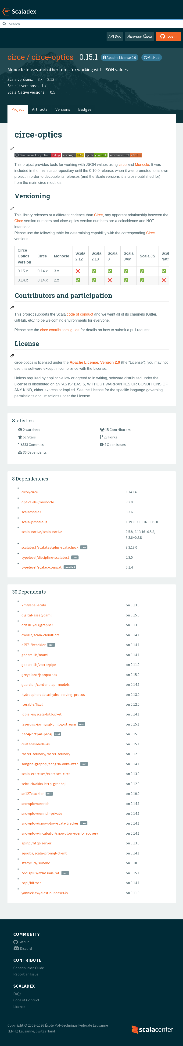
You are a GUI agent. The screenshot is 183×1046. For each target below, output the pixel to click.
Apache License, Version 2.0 (95, 362)
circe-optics (53, 57)
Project (17, 109)
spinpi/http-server (36, 843)
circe (16, 57)
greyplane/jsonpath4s (39, 674)
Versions (62, 109)
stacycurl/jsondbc (36, 863)
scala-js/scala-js (34, 521)
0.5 (52, 92)
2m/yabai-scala (34, 605)
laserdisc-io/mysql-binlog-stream (49, 724)
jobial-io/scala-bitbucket (42, 714)
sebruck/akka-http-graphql (44, 783)
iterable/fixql (32, 704)
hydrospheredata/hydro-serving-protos (53, 694)
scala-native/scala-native (42, 531)
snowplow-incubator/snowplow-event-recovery (60, 833)
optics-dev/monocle (38, 502)
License (19, 1006)
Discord (22, 948)
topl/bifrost (31, 882)
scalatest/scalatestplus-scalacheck (50, 547)
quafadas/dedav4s (36, 744)
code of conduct (80, 314)
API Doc (114, 36)
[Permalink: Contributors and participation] (12, 308)
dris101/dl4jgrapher (37, 625)
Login (168, 36)
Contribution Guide (28, 967)
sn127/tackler (33, 793)
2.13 (50, 79)
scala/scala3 (31, 511)
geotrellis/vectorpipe (39, 664)
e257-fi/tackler (34, 644)
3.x (40, 79)
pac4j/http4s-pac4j (37, 734)
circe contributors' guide (59, 330)
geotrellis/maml (35, 654)
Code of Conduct (26, 1000)
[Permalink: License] (12, 356)
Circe (98, 215)
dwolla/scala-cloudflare (41, 635)
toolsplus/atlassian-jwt (41, 873)
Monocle (142, 165)
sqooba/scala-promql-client (44, 853)
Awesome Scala (139, 36)
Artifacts (39, 109)
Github (21, 941)
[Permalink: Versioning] (12, 209)
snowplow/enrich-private (42, 813)
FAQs (17, 993)
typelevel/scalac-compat (42, 567)
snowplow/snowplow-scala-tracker (50, 823)
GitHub (152, 57)
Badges (84, 109)
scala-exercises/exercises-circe (46, 773)
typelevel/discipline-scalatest (45, 557)
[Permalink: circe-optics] (12, 149)
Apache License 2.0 (119, 57)
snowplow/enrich (35, 803)
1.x (43, 85)
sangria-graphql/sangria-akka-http (50, 763)
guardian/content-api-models (46, 684)
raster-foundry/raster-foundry (46, 753)
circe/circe (30, 492)
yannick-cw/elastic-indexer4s (45, 892)
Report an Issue (25, 974)
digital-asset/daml (37, 615)
